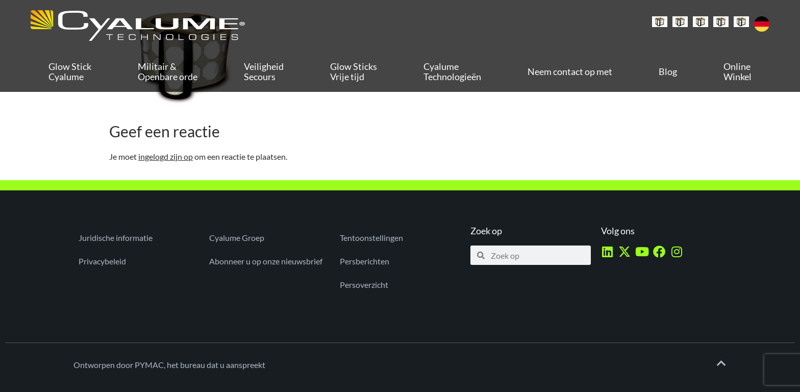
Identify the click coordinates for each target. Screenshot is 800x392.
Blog (668, 71)
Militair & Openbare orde (167, 71)
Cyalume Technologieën (452, 71)
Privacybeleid (102, 261)
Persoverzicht (364, 284)
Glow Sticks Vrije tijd (353, 71)
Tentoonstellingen (371, 237)
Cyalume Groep (236, 237)
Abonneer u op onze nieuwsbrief (265, 261)
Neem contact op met (570, 71)
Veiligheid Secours (264, 71)
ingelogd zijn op (165, 156)
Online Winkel (737, 71)
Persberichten (364, 261)
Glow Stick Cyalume (69, 71)
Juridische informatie (116, 237)
